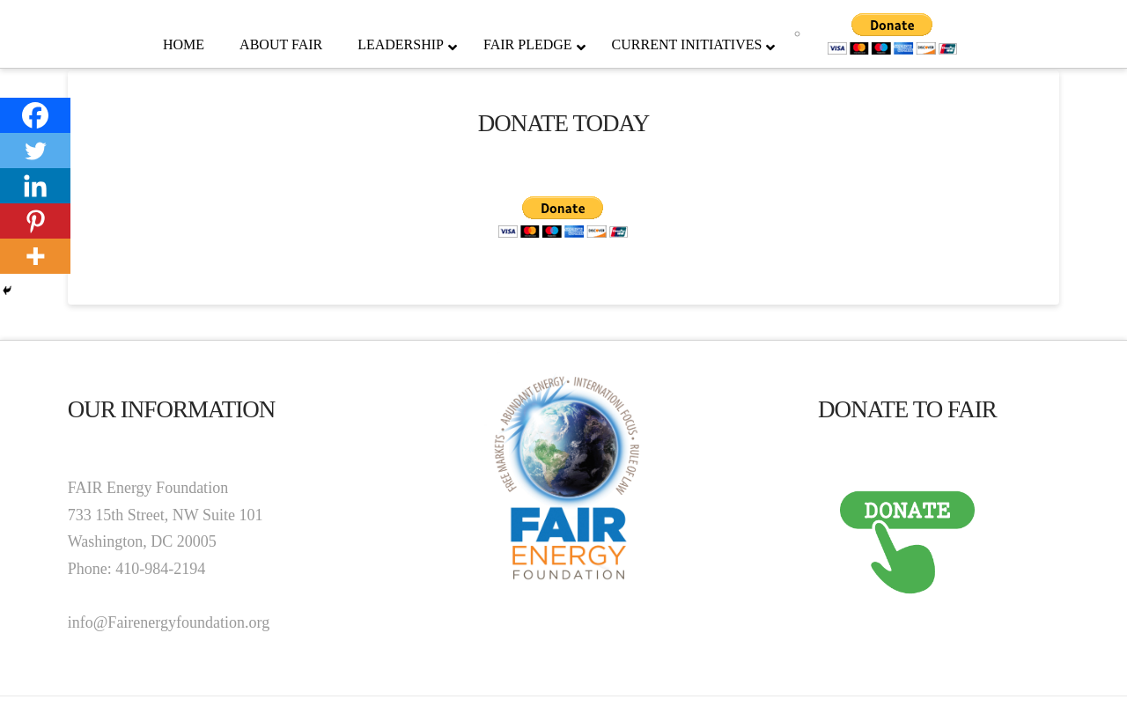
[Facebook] (35, 115)
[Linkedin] (35, 185)
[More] (35, 256)
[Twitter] (35, 150)
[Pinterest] (35, 221)
